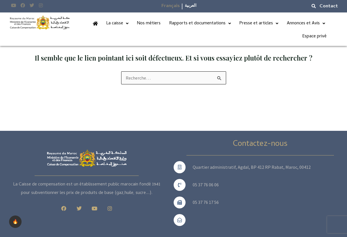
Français (170, 6)
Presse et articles (259, 23)
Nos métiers (149, 23)
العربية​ (190, 6)
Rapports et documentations (200, 23)
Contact (328, 6)
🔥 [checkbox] (15, 221)
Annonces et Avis (306, 23)
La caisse (118, 23)
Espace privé (314, 36)
